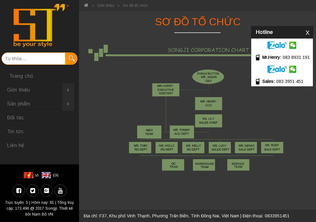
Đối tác (15, 118)
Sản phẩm (40, 104)
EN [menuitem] (55, 175)
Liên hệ (15, 145)
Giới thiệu (40, 90)
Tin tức (15, 131)
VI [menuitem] (37, 175)
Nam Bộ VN (42, 214)
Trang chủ (21, 76)
